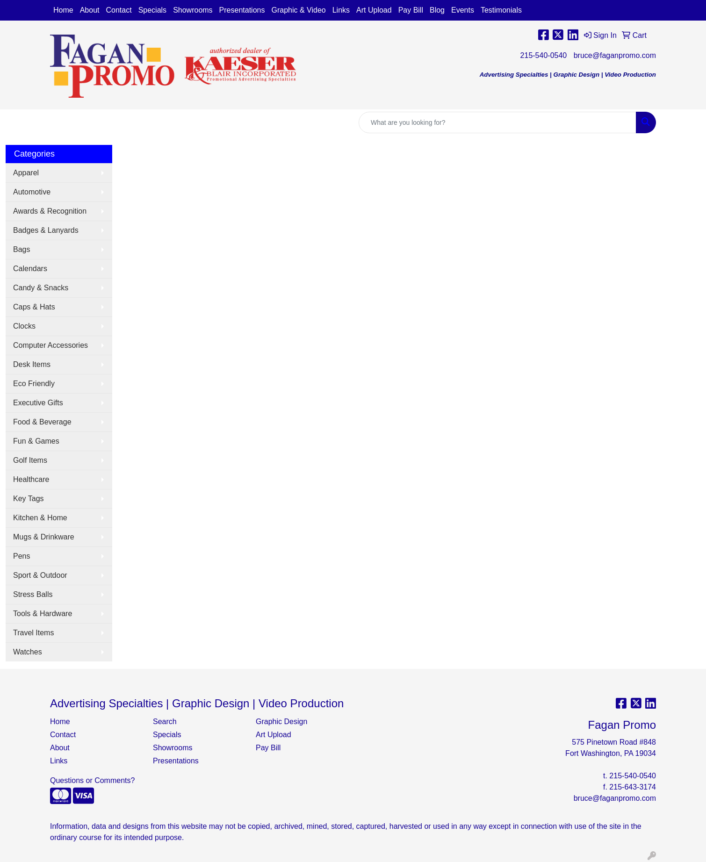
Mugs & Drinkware (43, 537)
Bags (21, 249)
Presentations (242, 10)
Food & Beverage (42, 422)
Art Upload (374, 10)
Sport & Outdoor (40, 575)
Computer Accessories (50, 345)
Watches (27, 652)
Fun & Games (36, 441)
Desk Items (31, 364)
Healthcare (31, 479)
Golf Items (30, 460)
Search (165, 722)
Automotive (31, 192)
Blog (437, 10)
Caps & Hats (34, 307)
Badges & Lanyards (46, 230)
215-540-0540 (543, 55)
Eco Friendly (34, 384)
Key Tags (28, 499)
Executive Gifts (38, 403)
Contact (119, 10)
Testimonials (501, 10)
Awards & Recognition (49, 211)
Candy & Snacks (40, 288)
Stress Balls (32, 594)
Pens (21, 556)
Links (341, 10)
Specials (152, 10)
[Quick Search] (497, 122)
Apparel (26, 173)
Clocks (24, 326)
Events (462, 10)
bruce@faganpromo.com (615, 55)
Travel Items (33, 633)
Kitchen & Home (40, 518)
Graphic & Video (298, 10)
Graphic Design (281, 722)
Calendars (30, 269)
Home (63, 10)
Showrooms (192, 10)
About (90, 10)
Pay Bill (410, 10)
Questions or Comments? (92, 780)
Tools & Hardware (42, 614)
